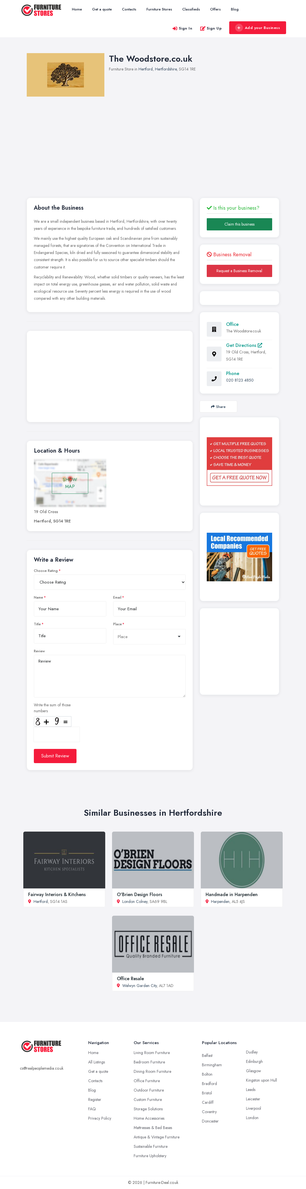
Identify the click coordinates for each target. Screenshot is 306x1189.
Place (117, 624)
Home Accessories (149, 1118)
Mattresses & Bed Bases (153, 1127)
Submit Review (55, 756)
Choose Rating (46, 570)
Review (39, 651)
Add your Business (257, 28)
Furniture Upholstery (150, 1156)
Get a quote (102, 9)
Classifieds (191, 9)
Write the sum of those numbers (52, 708)
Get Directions (244, 345)
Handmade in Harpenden (232, 894)
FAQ (92, 1109)
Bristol (207, 1093)
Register (94, 1099)
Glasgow (253, 1071)
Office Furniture (147, 1081)
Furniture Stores (159, 9)
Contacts (129, 9)
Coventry (209, 1112)
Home (77, 9)
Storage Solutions (148, 1109)
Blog (235, 9)
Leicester (253, 1099)
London (252, 1118)
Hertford (145, 69)
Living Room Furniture (152, 1052)
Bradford (209, 1083)
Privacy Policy (99, 1118)
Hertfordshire (166, 69)
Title (37, 624)
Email (117, 597)
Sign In (182, 28)
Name (38, 597)
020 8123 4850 (240, 380)
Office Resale (130, 978)
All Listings (96, 1062)
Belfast (207, 1055)
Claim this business (239, 224)
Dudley (252, 1052)
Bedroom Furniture (149, 1062)
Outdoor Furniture (149, 1090)
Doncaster (210, 1121)
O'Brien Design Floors (139, 894)
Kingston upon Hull (261, 1080)
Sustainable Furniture (151, 1146)
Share (218, 406)
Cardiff (208, 1102)
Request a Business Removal (239, 271)
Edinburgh (254, 1061)
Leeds (250, 1089)
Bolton (207, 1074)
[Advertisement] (110, 377)
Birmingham (212, 1065)
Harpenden (220, 901)
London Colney (134, 901)
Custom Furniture (148, 1099)
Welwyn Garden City (139, 985)
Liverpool (253, 1108)
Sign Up (211, 28)
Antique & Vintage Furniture (156, 1137)
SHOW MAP (70, 483)
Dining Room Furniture (152, 1071)
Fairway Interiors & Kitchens (57, 894)
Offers (215, 9)
